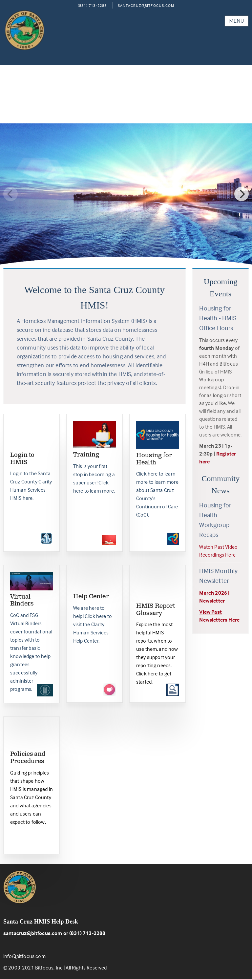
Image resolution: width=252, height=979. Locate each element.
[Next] (241, 194)
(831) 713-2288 (92, 5)
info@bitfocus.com (24, 956)
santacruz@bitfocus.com (32, 933)
